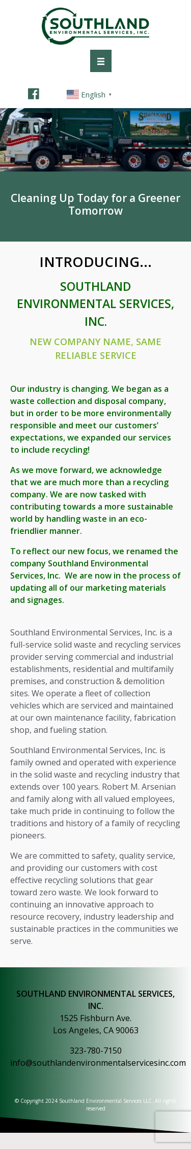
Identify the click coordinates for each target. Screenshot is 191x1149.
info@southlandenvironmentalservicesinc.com (98, 1062)
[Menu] (101, 61)
